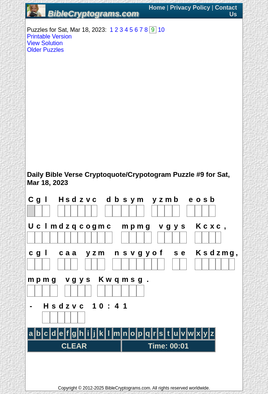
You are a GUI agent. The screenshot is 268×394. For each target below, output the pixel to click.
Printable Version (49, 36)
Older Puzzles (45, 50)
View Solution (45, 43)
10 (161, 30)
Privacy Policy (190, 7)
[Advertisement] (134, 112)
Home (157, 7)
